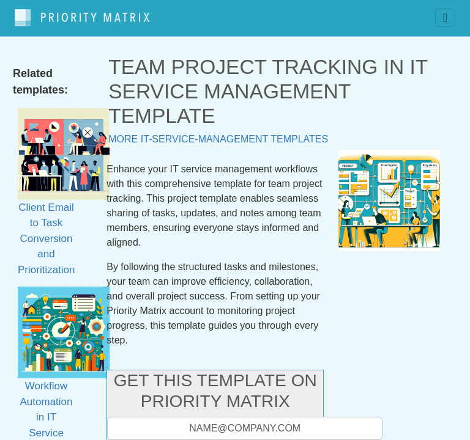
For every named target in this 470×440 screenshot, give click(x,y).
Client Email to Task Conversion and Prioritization (64, 205)
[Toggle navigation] (445, 15)
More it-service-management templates (218, 133)
